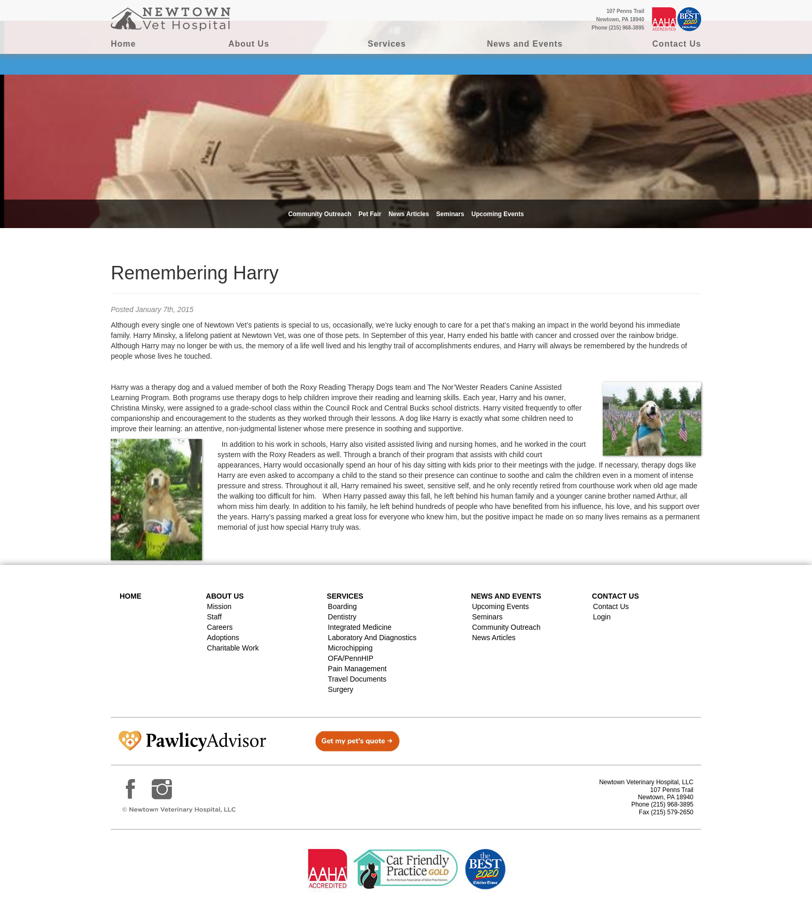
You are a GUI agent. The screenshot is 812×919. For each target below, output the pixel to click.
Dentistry (342, 617)
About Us (248, 43)
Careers (220, 627)
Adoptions (223, 637)
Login (602, 617)
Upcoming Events (497, 214)
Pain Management (357, 668)
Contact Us (677, 43)
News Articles (408, 214)
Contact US (615, 596)
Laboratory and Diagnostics (372, 637)
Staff (214, 617)
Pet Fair (369, 214)
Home (123, 43)
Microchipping (350, 648)
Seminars (450, 214)
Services (387, 43)
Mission (219, 606)
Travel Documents (357, 679)
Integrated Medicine (360, 627)
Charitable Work (233, 648)
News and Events (525, 43)
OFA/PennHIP (350, 658)
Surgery (340, 689)
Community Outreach (319, 214)
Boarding (342, 606)
